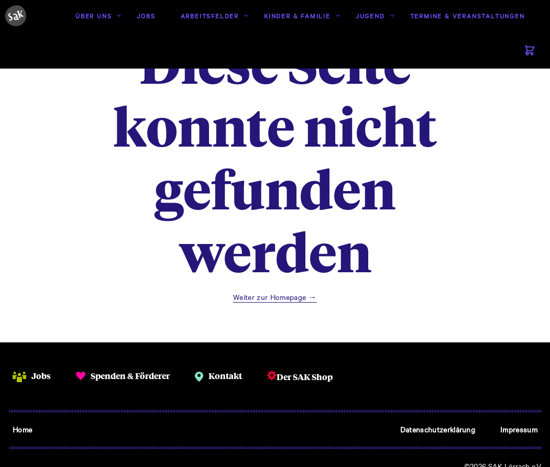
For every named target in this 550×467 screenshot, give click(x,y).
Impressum (518, 429)
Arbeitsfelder (210, 16)
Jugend (370, 16)
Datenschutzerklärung (437, 429)
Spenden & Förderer (130, 376)
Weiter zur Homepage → (275, 297)
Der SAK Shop (305, 377)
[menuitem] (93, 16)
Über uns (93, 16)
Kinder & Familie (297, 16)
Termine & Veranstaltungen (467, 16)
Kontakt (225, 376)
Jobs (146, 16)
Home (22, 429)
